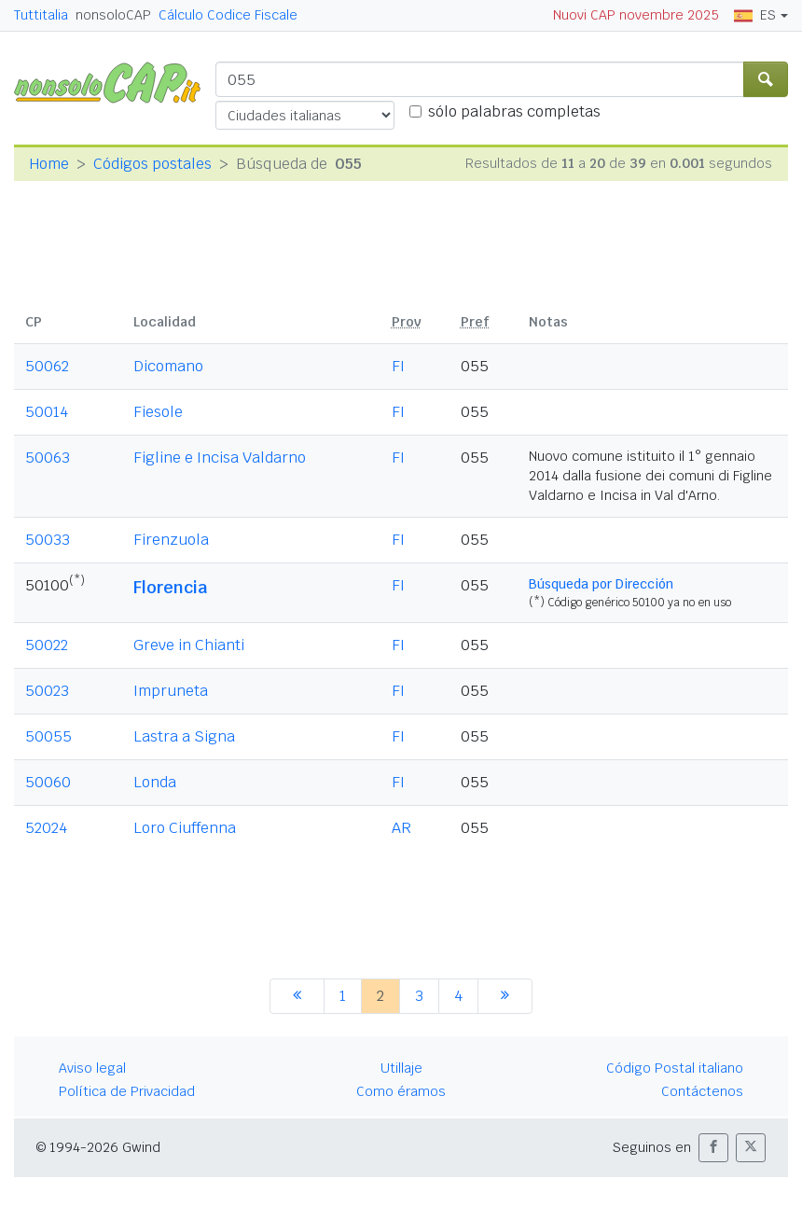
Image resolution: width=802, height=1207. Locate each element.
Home (49, 163)
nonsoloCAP (113, 15)
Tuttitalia (41, 15)
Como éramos (401, 1091)
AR (401, 828)
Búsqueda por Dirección (601, 584)
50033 (47, 539)
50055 (48, 736)
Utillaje (401, 1068)
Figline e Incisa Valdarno (219, 457)
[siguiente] (504, 996)
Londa (154, 782)
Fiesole (158, 412)
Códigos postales (152, 163)
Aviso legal (92, 1068)
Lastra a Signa (184, 736)
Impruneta (170, 691)
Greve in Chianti (188, 645)
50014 (46, 412)
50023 (47, 691)
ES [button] (755, 15)
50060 (48, 782)
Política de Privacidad (127, 1091)
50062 (47, 366)
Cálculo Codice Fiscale (228, 15)
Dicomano (168, 366)
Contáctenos (702, 1091)
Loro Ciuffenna (184, 828)
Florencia (170, 587)
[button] (713, 1147)
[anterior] (297, 996)
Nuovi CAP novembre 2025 (636, 15)
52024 (46, 828)
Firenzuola (171, 539)
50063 (47, 457)
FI (398, 366)
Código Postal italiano (674, 1068)
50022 (46, 645)
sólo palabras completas (514, 111)
